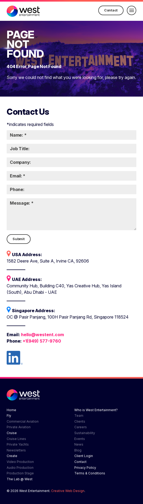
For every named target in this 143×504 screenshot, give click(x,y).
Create (12, 456)
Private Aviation (19, 427)
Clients (79, 421)
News (78, 444)
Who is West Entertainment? (96, 410)
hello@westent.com (42, 334)
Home (11, 410)
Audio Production (20, 468)
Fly (9, 416)
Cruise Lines (16, 439)
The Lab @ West (19, 479)
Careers (80, 427)
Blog (77, 450)
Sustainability (84, 433)
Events (79, 439)
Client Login (83, 456)
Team (78, 416)
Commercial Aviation (23, 421)
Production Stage (20, 473)
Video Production (20, 462)
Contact (111, 10)
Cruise (12, 433)
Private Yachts (18, 444)
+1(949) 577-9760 (42, 341)
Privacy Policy (85, 468)
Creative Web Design (67, 491)
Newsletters (16, 450)
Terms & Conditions (89, 473)
